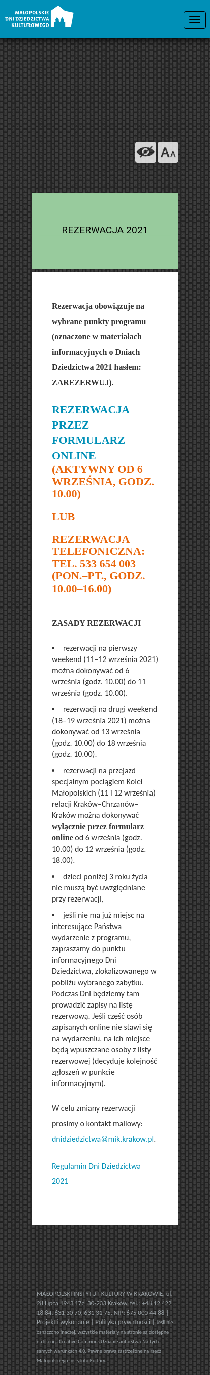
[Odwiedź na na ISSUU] (145, 178)
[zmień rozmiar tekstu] (168, 152)
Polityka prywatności (123, 1322)
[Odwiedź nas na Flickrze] (101, 178)
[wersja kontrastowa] (145, 152)
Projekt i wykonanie (64, 1322)
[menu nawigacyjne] (195, 20)
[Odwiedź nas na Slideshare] (168, 178)
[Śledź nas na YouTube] (123, 178)
